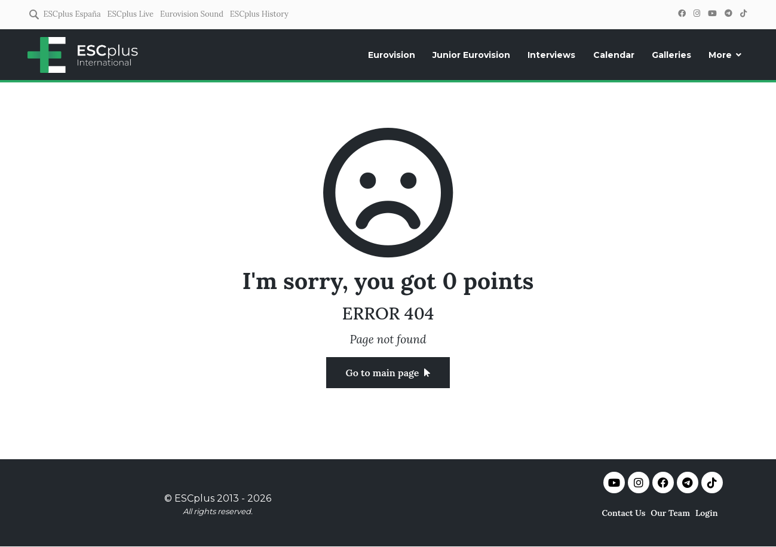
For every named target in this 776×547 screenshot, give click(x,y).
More (720, 55)
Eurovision (391, 55)
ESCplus (194, 498)
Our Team (670, 513)
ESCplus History (259, 14)
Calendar (613, 55)
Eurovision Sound (191, 14)
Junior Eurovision (471, 55)
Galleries (671, 55)
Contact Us (623, 513)
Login (706, 513)
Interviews (551, 55)
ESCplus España (71, 14)
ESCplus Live (130, 14)
